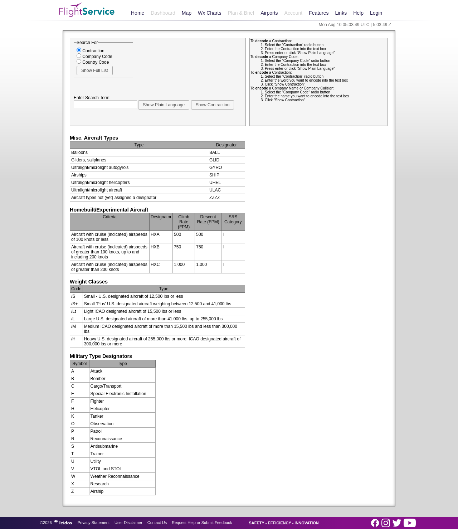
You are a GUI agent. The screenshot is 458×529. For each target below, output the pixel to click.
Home (137, 13)
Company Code (94, 56)
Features (318, 13)
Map (186, 13)
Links (341, 13)
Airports (269, 13)
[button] (95, 70)
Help (358, 13)
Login (376, 13)
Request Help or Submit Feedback (202, 522)
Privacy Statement (93, 522)
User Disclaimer (128, 522)
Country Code (93, 62)
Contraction (90, 50)
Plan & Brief (241, 13)
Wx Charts (209, 13)
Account (293, 13)
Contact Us (157, 522)
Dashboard (163, 13)
